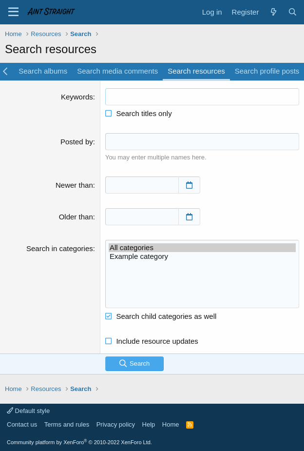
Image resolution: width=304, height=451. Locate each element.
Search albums (43, 71)
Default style (28, 410)
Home (170, 424)
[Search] (292, 12)
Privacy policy (115, 424)
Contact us (22, 424)
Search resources (196, 71)
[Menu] (13, 12)
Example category (202, 256)
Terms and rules (66, 424)
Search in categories (59, 248)
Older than (76, 217)
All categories (202, 247)
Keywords (77, 97)
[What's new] (273, 12)
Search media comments (117, 71)
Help (148, 424)
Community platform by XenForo (79, 442)
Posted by (76, 141)
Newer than (74, 185)
